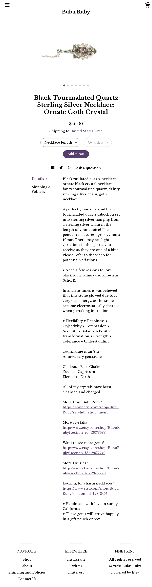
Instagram (76, 559)
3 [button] (72, 85)
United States (81, 131)
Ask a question (88, 168)
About (27, 566)
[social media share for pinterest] (70, 168)
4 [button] (76, 85)
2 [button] (68, 85)
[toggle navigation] (7, 5)
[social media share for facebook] (53, 168)
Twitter (76, 566)
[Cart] (147, 6)
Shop (27, 559)
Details (40, 179)
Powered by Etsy (125, 572)
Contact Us (27, 579)
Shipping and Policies (27, 572)
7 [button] (88, 85)
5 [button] (80, 85)
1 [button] (64, 85)
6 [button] (84, 85)
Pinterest (76, 572)
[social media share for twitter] (61, 168)
